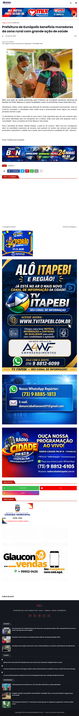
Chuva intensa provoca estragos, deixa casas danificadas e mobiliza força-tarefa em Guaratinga (39, 669)
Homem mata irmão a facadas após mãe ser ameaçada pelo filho (36, 637)
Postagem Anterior (9, 227)
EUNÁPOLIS (15, 23)
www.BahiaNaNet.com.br (35, 712)
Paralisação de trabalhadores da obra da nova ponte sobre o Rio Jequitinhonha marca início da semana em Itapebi (44, 629)
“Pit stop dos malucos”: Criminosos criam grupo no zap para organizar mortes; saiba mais (42, 703)
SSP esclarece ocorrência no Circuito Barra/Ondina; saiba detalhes (36, 685)
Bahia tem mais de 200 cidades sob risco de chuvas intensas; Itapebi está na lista (32, 662)
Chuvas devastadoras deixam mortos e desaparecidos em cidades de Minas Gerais (33, 675)
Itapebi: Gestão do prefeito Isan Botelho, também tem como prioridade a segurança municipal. (42, 694)
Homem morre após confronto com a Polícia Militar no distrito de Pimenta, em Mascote (43, 646)
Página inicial (6, 23)
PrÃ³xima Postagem (69, 227)
